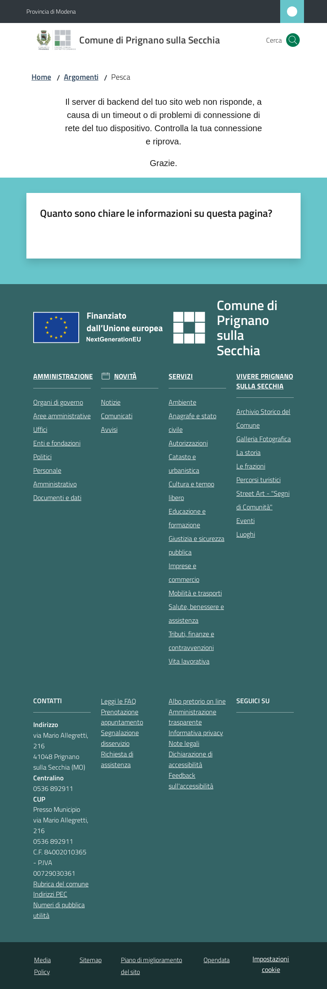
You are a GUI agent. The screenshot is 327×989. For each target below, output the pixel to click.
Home (41, 77)
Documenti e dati (57, 497)
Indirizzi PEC (50, 894)
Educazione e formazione (187, 518)
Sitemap (91, 960)
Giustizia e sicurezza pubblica (196, 545)
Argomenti (81, 77)
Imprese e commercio (184, 572)
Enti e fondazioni (56, 443)
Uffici (40, 429)
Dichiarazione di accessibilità (190, 759)
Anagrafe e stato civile (192, 422)
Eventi (245, 520)
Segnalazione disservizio (120, 737)
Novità (125, 376)
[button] (293, 40)
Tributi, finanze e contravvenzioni (191, 641)
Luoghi (245, 534)
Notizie (110, 402)
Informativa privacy (196, 732)
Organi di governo (58, 402)
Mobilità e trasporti (195, 593)
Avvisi (109, 429)
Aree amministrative (62, 416)
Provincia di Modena (51, 11)
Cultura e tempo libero (191, 491)
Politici (42, 456)
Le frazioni (250, 466)
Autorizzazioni (188, 443)
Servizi (181, 376)
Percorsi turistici (258, 479)
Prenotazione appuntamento (122, 717)
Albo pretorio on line (197, 701)
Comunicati (116, 416)
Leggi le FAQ (118, 701)
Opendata (216, 960)
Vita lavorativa (189, 661)
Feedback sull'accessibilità (191, 780)
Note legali (184, 743)
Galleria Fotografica (263, 439)
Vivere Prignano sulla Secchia (264, 381)
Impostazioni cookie (270, 964)
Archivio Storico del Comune (263, 418)
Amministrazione (63, 376)
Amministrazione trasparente (192, 717)
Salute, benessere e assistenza (196, 613)
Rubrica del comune (61, 884)
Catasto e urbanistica (184, 463)
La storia (248, 452)
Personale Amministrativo (55, 477)
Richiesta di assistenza (117, 759)
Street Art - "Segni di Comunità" (263, 500)
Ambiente (182, 402)
